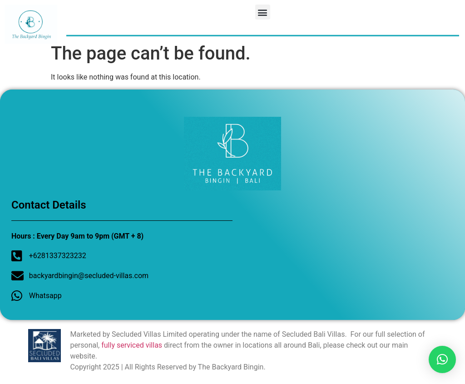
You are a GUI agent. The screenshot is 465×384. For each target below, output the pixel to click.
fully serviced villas (131, 345)
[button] (262, 12)
